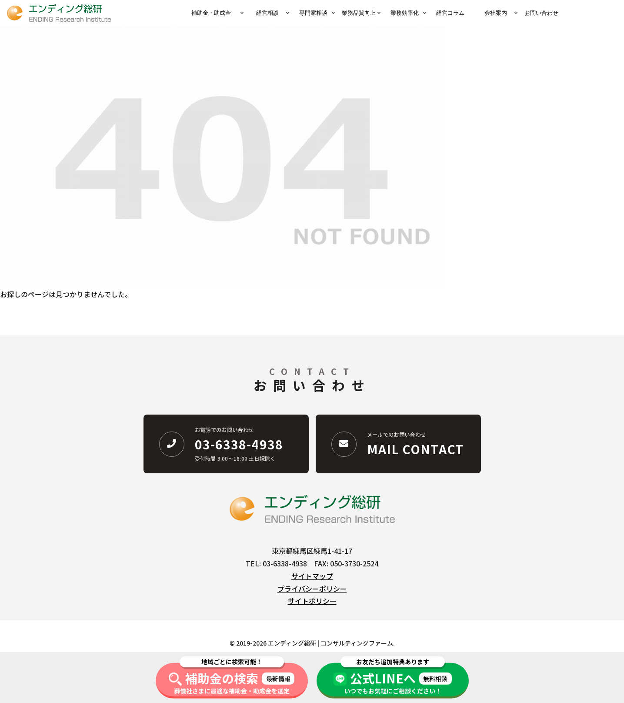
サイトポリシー (312, 601)
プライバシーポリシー (312, 588)
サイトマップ (312, 576)
